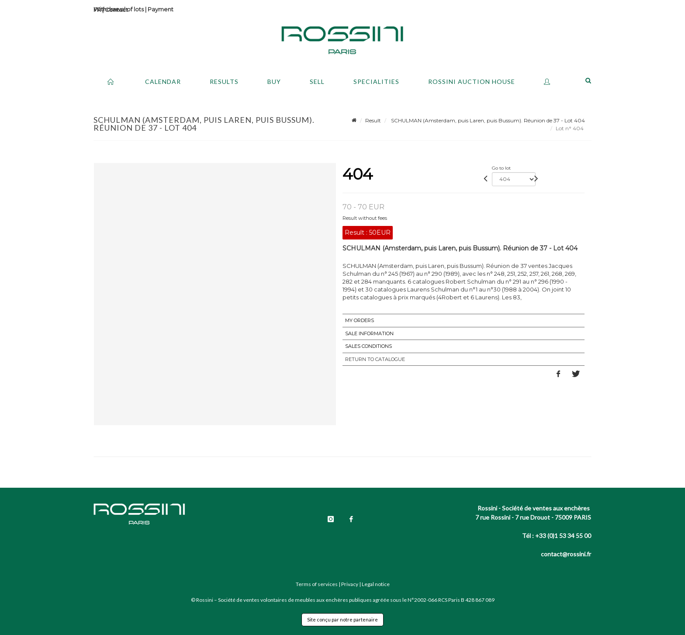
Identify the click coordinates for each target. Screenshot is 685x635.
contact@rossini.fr (566, 554)
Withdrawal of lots (118, 9)
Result (373, 120)
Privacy (349, 584)
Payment (160, 9)
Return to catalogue (375, 359)
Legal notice (376, 584)
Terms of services (317, 584)
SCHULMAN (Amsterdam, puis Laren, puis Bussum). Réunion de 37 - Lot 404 (487, 120)
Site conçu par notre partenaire (342, 619)
